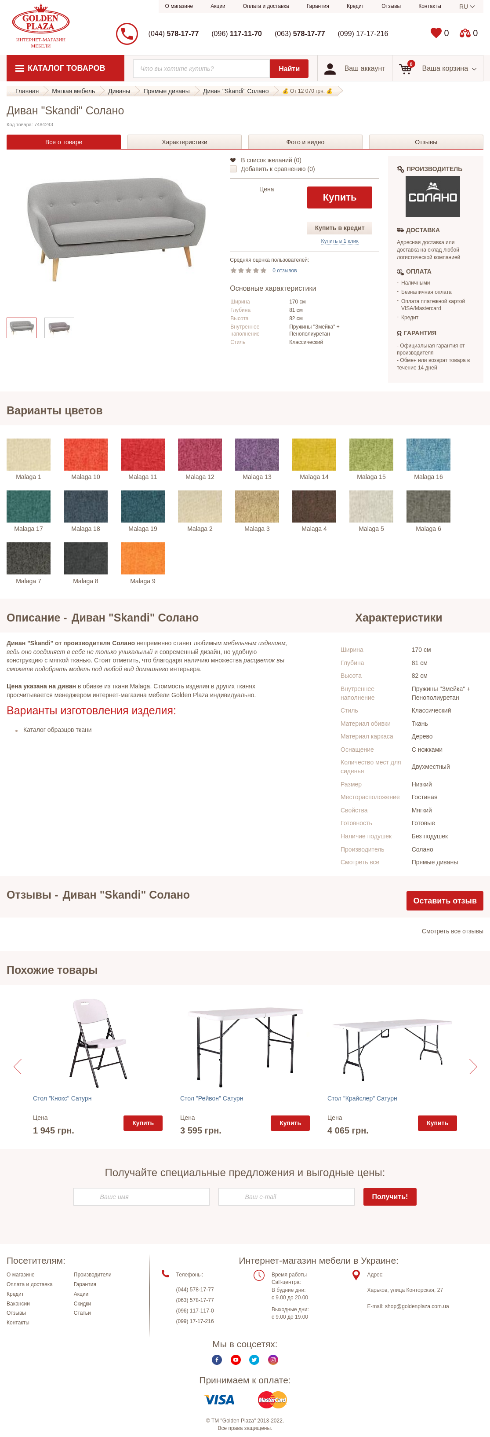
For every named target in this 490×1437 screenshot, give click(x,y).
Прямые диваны (435, 862)
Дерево (422, 736)
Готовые (423, 822)
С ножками (427, 749)
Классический (431, 710)
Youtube (236, 1364)
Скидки (82, 1307)
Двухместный (431, 766)
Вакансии (18, 1307)
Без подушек (430, 836)
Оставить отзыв (445, 900)
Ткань (420, 723)
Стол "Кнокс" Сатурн (62, 1098)
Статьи (82, 1317)
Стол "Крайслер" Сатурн (362, 1098)
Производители (93, 1279)
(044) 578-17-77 (195, 1294)
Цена (266, 189)
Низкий (422, 784)
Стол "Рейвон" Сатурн (211, 1098)
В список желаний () (271, 160)
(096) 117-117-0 (195, 1315)
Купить (340, 197)
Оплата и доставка (266, 6)
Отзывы (391, 6)
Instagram (273, 1364)
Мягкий (422, 810)
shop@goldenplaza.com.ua (417, 1310)
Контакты (429, 6)
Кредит (355, 6)
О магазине (179, 6)
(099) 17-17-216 (363, 33)
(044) (174, 33)
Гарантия (318, 6)
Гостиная (425, 797)
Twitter (254, 1364)
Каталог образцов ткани (57, 729)
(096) (236, 33)
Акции (218, 6)
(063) (300, 33)
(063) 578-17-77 (195, 1304)
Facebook (217, 1364)
